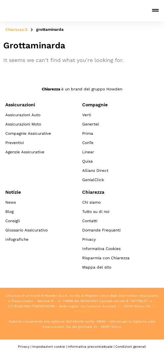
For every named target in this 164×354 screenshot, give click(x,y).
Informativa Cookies (101, 248)
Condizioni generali (130, 346)
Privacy (89, 239)
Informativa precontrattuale (90, 346)
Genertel (90, 124)
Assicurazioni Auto (22, 115)
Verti (86, 115)
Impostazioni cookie (48, 346)
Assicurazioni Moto (23, 124)
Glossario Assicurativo (26, 230)
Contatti (89, 221)
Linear (88, 152)
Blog (9, 211)
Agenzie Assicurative (24, 152)
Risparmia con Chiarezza (106, 258)
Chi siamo (91, 202)
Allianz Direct (95, 170)
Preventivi (14, 142)
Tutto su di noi (95, 211)
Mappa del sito (96, 267)
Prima (87, 133)
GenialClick (93, 179)
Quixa (87, 161)
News (10, 202)
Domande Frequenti (101, 230)
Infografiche (16, 239)
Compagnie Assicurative (28, 133)
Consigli (12, 221)
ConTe (87, 142)
